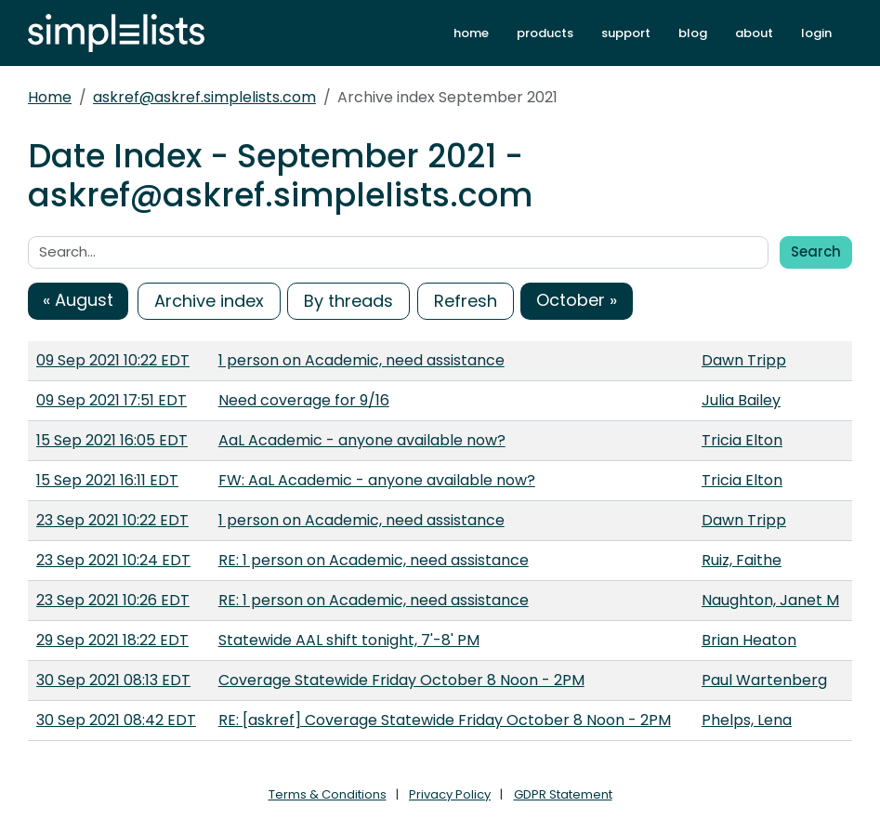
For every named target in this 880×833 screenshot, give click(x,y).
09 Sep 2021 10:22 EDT (113, 360)
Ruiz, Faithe (741, 560)
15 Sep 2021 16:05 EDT (112, 440)
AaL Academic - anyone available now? (362, 440)
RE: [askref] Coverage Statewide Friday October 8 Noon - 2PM (444, 720)
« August (78, 299)
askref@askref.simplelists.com (204, 97)
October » (576, 299)
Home (50, 97)
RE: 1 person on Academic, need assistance (373, 560)
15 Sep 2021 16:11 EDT (107, 480)
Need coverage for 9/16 (303, 400)
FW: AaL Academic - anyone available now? (376, 480)
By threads (348, 300)
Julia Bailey (741, 400)
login (816, 33)
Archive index (209, 300)
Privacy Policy (450, 794)
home (471, 33)
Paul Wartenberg (764, 680)
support (625, 33)
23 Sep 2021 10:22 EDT (112, 520)
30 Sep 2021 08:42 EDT (116, 720)
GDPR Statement (563, 794)
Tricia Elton (742, 440)
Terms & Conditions (328, 794)
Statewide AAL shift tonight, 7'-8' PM (348, 640)
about (754, 33)
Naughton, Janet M (770, 600)
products (545, 33)
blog (692, 33)
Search (816, 251)
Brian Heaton (749, 640)
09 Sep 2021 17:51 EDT (111, 400)
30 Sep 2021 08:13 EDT (113, 680)
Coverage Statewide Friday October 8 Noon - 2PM (401, 680)
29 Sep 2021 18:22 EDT (112, 640)
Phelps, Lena (747, 720)
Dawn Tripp (744, 360)
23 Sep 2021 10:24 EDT (113, 560)
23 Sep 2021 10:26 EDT (113, 600)
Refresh (465, 300)
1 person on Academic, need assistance (361, 360)
